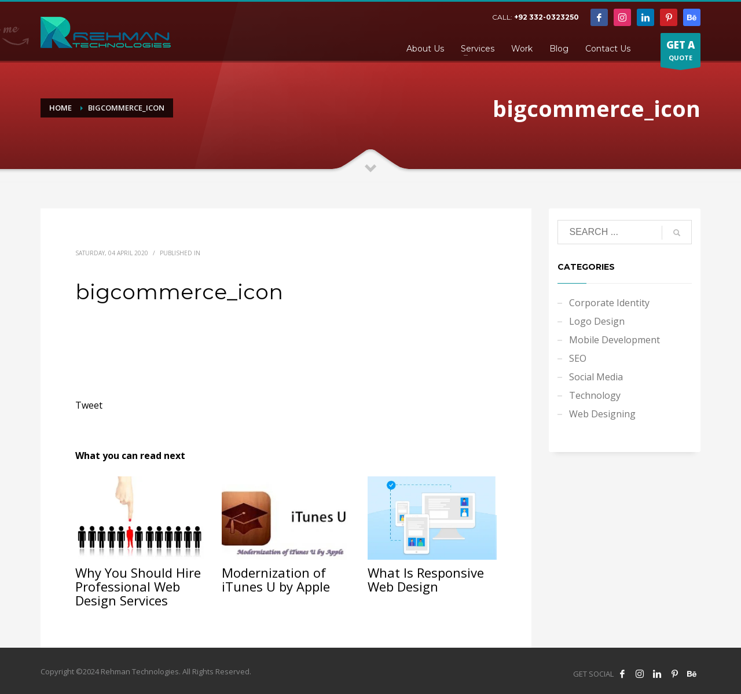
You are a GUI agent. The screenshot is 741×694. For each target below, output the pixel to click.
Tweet (88, 405)
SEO (577, 358)
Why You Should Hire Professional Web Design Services (138, 586)
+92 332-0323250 (546, 17)
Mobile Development (614, 339)
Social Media (596, 376)
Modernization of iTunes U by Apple (276, 579)
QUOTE (680, 52)
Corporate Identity (609, 302)
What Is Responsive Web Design (426, 579)
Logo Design (597, 321)
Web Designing (602, 413)
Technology (595, 395)
